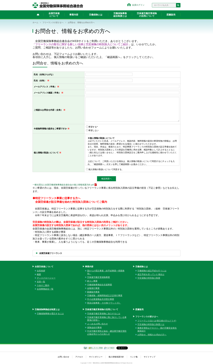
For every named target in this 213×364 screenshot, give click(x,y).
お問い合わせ (63, 357)
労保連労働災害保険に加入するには (103, 314)
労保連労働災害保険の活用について (147, 14)
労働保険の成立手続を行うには (151, 271)
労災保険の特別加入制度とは (150, 324)
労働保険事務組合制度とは (120, 14)
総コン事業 (92, 281)
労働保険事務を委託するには (50, 314)
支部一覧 (41, 282)
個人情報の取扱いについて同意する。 (106, 169)
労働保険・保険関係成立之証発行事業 (104, 295)
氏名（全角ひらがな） (44, 74)
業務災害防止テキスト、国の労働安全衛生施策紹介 (157, 329)
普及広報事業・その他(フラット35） (104, 303)
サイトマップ (149, 357)
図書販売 (171, 14)
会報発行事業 (93, 288)
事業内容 (73, 14)
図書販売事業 (93, 292)
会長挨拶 (41, 271)
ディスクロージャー (46, 278)
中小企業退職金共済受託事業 (100, 299)
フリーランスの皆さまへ (53, 22)
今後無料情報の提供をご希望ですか (50, 129)
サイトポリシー (96, 357)
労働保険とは (95, 14)
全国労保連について (54, 14)
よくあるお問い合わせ (97, 324)
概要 (39, 274)
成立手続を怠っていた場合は (150, 274)
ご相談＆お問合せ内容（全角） (48, 110)
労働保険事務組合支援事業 (99, 285)
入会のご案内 (43, 285)
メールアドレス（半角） (45, 87)
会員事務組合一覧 (45, 289)
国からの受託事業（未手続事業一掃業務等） (105, 272)
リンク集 (134, 357)
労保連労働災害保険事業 (98, 277)
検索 (178, 5)
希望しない (93, 130)
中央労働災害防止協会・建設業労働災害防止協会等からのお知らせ (106, 332)
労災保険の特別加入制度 (148, 278)
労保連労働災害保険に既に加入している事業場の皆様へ (106, 318)
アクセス (79, 357)
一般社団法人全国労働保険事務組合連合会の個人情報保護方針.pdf (63, 185)
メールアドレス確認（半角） (47, 93)
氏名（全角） (40, 81)
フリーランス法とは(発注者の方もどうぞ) (156, 321)
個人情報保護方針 (116, 357)
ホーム (38, 14)
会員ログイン (138, 5)
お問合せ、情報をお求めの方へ (151, 335)
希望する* (93, 127)
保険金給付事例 (94, 327)
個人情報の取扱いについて (46, 153)
